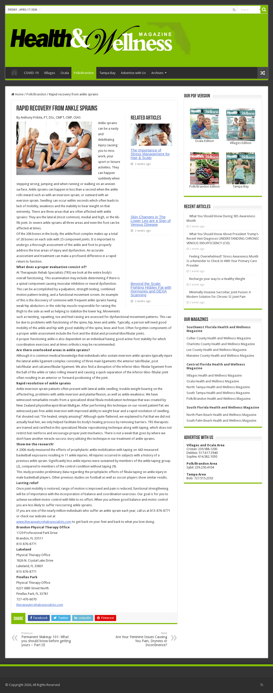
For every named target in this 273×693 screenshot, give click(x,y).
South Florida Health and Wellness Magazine (223, 407)
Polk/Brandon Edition (204, 186)
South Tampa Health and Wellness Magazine (218, 393)
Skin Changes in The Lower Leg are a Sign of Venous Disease (151, 221)
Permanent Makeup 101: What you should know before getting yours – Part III (47, 639)
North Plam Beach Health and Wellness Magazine (221, 415)
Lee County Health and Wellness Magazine (217, 350)
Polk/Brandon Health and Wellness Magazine (219, 398)
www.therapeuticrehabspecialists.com (43, 522)
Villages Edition (240, 143)
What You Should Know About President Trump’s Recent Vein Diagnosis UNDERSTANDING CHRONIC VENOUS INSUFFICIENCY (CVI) (223, 238)
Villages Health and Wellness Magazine (214, 375)
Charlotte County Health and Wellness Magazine (221, 344)
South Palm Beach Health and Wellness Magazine (221, 420)
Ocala (65, 73)
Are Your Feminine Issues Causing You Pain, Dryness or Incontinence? (141, 639)
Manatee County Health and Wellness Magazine (220, 355)
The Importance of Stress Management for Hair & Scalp (150, 154)
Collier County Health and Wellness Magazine (219, 338)
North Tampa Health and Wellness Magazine (218, 387)
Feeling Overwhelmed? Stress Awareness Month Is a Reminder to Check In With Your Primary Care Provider (222, 260)
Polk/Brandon (84, 73)
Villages (49, 73)
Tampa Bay (107, 73)
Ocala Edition (204, 141)
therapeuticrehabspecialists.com (39, 605)
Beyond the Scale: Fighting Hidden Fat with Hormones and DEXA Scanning (151, 289)
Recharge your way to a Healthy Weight (217, 279)
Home (14, 72)
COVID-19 (31, 73)
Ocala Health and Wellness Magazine (213, 381)
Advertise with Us (133, 73)
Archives (157, 73)
